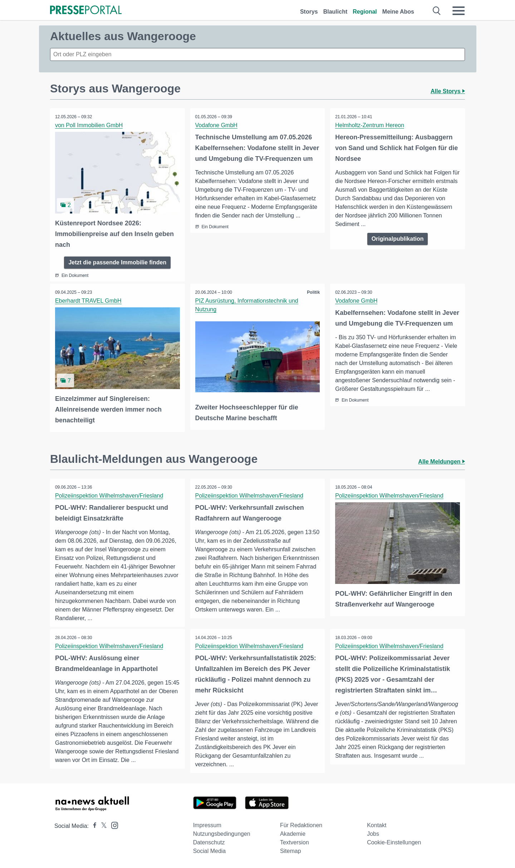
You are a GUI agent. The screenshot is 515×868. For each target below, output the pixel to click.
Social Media (209, 851)
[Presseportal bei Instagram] (112, 824)
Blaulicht (335, 12)
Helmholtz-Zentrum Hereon (369, 125)
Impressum (207, 825)
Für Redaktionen (301, 825)
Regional (365, 12)
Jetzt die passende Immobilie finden (117, 262)
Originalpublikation (398, 239)
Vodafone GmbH (217, 125)
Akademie (292, 833)
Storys (309, 12)
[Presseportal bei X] (102, 826)
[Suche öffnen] (436, 11)
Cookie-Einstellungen (394, 842)
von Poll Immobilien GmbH (89, 125)
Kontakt (376, 825)
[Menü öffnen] (458, 11)
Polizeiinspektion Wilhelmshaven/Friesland (109, 495)
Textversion (294, 842)
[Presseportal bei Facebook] (93, 826)
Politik (312, 291)
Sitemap (290, 851)
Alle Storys (448, 91)
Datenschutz (209, 842)
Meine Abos (398, 12)
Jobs (373, 833)
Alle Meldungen (441, 461)
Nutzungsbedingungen (221, 833)
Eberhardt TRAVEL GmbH (88, 300)
